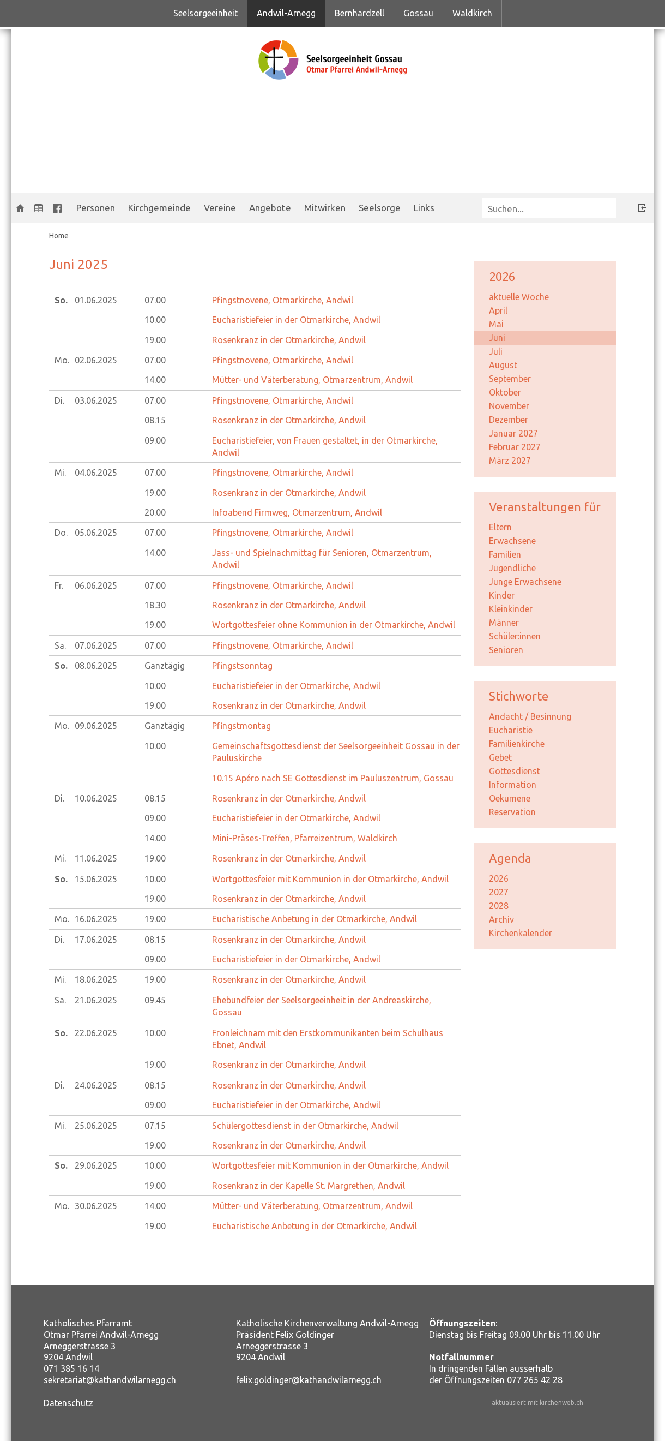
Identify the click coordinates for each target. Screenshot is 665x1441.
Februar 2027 (515, 447)
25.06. (96, 1126)
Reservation (512, 812)
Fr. (59, 585)
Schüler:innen (515, 636)
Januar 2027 (513, 433)
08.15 (155, 420)
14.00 (155, 380)
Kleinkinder (511, 609)
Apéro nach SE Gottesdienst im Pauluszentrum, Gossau (333, 778)
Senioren (506, 649)
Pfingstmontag (241, 726)
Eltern (500, 527)
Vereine (220, 207)
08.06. (96, 666)
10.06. (96, 798)
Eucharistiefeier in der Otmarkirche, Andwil (296, 320)
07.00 (155, 300)
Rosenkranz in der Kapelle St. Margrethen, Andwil (308, 1186)
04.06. (96, 472)
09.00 (155, 440)
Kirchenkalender (520, 933)
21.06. (96, 1000)
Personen (95, 207)
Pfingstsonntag (242, 666)
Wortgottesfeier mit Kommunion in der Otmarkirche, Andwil (330, 879)
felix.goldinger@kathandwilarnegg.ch (309, 1380)
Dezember (508, 419)
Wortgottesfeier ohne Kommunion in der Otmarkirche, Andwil (333, 625)
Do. (61, 532)
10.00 (155, 320)
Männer (504, 622)
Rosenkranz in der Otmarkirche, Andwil (289, 340)
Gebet (500, 757)
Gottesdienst (514, 771)
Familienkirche (517, 743)
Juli (496, 351)
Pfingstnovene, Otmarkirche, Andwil (282, 300)
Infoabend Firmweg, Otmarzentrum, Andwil (297, 512)
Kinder (502, 595)
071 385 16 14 (71, 1368)
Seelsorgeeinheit (205, 13)
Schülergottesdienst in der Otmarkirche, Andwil (305, 1126)
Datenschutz (68, 1403)
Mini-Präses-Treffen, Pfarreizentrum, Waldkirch (304, 838)
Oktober (505, 392)
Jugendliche (512, 568)
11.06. (96, 858)
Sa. (60, 645)
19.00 (155, 340)
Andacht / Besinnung (530, 716)
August (503, 365)
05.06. (96, 532)
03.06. (96, 400)
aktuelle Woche (519, 296)
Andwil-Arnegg (286, 13)
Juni (497, 337)
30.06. (96, 1206)
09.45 (155, 1000)
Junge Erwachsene (525, 581)
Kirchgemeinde (159, 207)
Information (512, 784)
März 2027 (510, 460)
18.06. (96, 979)
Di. (59, 400)
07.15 (155, 1126)
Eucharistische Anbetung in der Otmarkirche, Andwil (314, 919)
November (509, 406)
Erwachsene (512, 540)
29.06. (96, 1165)
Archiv (501, 919)
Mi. (60, 472)
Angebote (270, 207)
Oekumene (509, 798)
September (510, 378)
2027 (499, 892)
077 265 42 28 (535, 1380)
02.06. (96, 360)
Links (424, 207)
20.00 (155, 512)
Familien (505, 554)
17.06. (96, 939)
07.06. (96, 645)
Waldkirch (472, 13)
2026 (499, 878)
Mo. (62, 360)
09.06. (96, 726)
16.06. (96, 919)
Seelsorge (380, 207)
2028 (499, 905)
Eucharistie (511, 730)
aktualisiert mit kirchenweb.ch (537, 1402)
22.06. (96, 1033)
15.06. (96, 879)
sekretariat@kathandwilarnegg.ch (110, 1380)
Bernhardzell (359, 13)
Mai (496, 324)
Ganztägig (164, 666)
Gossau (418, 13)
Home (59, 235)
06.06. (96, 585)
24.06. (96, 1085)
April (498, 310)
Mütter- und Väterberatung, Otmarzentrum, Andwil (312, 380)
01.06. (96, 300)
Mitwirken (325, 207)
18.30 (155, 605)
